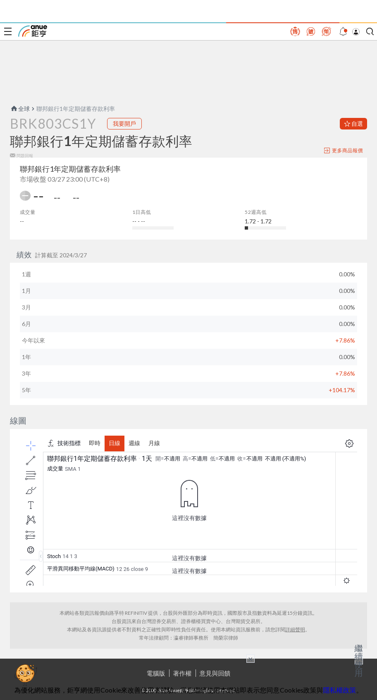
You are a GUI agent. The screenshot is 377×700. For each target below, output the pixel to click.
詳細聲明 (295, 629)
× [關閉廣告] (250, 658)
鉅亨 (32, 31)
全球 (20, 108)
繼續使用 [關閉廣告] (359, 660)
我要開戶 (124, 123)
